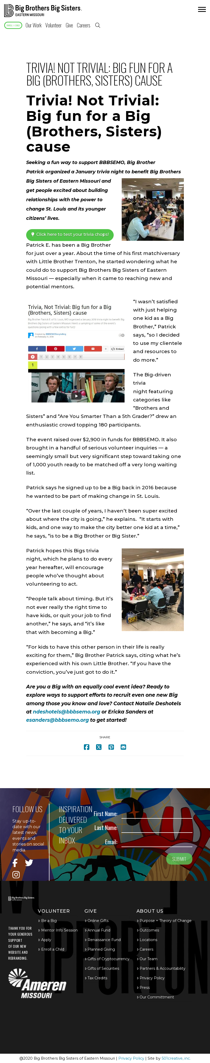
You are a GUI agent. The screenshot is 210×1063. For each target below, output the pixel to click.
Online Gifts (96, 920)
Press (143, 987)
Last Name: (106, 827)
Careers (145, 949)
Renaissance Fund (103, 939)
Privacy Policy (151, 978)
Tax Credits (96, 978)
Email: (111, 841)
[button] (201, 10)
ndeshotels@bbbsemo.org (66, 712)
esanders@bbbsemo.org (57, 720)
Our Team (147, 959)
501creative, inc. (176, 1058)
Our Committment (155, 997)
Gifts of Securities (102, 968)
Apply (44, 939)
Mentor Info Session (57, 930)
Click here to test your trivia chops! (70, 234)
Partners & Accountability (161, 968)
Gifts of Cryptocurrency (107, 959)
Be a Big (47, 920)
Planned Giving (100, 949)
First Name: (105, 813)
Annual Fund (97, 930)
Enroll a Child (51, 949)
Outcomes (148, 930)
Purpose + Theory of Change (164, 920)
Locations (147, 939)
